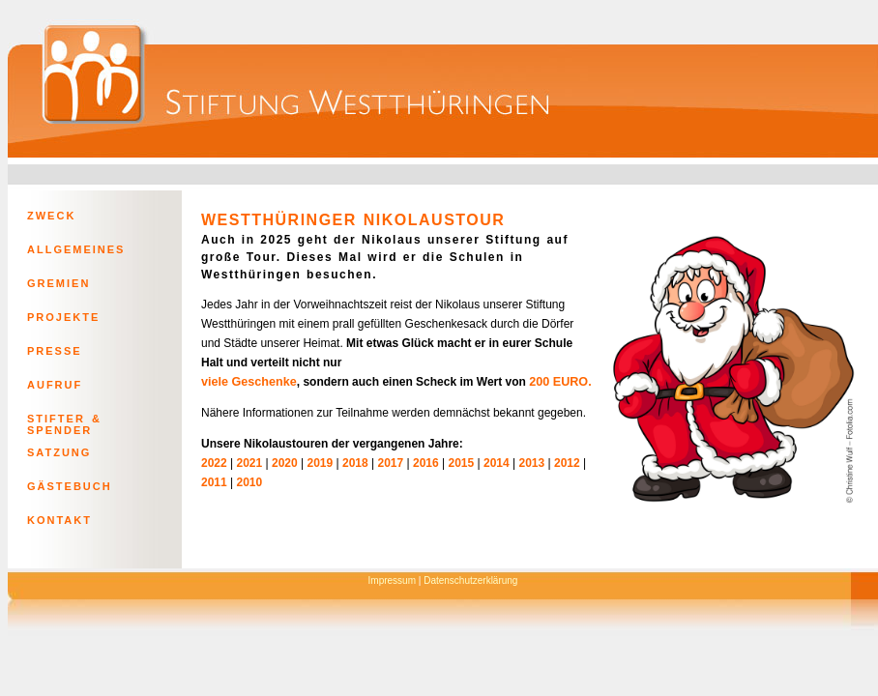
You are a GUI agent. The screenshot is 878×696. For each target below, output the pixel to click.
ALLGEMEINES (76, 249)
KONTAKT (59, 520)
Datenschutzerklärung (470, 580)
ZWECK (51, 215)
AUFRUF (54, 385)
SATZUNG (59, 452)
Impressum (392, 580)
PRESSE (54, 351)
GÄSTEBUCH (69, 486)
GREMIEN (58, 283)
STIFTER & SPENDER (64, 422)
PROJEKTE (63, 317)
